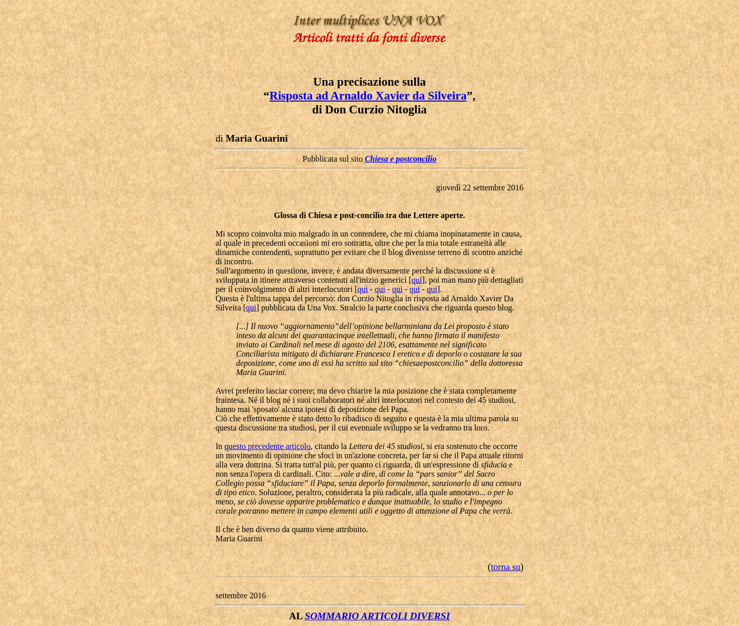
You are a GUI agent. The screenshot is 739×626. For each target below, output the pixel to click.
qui (417, 280)
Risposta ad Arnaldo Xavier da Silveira (367, 95)
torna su (506, 567)
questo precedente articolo (267, 446)
